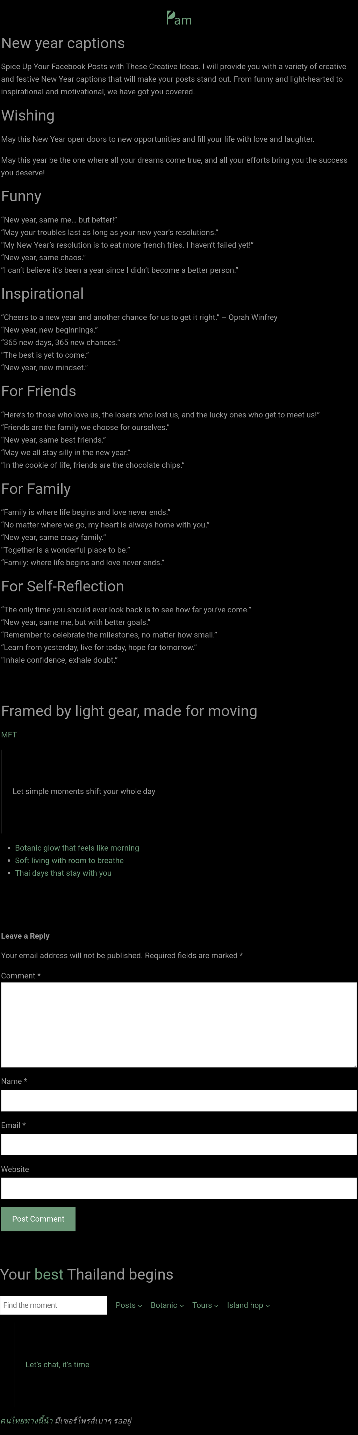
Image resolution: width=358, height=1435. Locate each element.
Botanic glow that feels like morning (77, 847)
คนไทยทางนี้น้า (26, 1420)
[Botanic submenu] (167, 1305)
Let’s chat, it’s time (58, 1364)
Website (15, 1169)
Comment (21, 975)
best (50, 1274)
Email (13, 1125)
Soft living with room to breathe (69, 860)
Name (14, 1081)
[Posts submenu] (129, 1305)
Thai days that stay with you (63, 872)
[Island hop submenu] (248, 1305)
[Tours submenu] (205, 1305)
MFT (9, 734)
